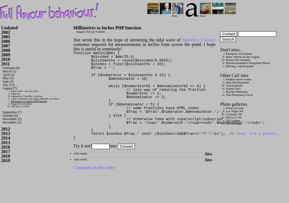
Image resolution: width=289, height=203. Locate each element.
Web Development (237, 82)
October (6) (10, 116)
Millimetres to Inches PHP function (29, 101)
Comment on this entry (94, 167)
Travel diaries (234, 85)
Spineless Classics (198, 39)
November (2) (12, 119)
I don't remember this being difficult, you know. (35, 98)
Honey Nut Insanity (238, 59)
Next (205, 14)
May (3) (8, 78)
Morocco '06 (233, 117)
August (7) (10, 88)
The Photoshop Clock (239, 94)
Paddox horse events (238, 79)
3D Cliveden (234, 123)
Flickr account (235, 108)
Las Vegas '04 (234, 111)
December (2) (12, 122)
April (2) (8, 75)
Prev (177, 14)
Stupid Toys (233, 88)
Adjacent (15, 93)
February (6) (11, 68)
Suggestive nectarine (21, 103)
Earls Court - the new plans (25, 91)
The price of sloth (20, 106)
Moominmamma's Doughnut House (248, 63)
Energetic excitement (239, 53)
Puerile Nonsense (237, 91)
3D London (233, 120)
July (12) (9, 85)
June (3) (8, 81)
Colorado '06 (234, 114)
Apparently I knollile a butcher (26, 96)
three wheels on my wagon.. (243, 56)
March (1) (9, 71)
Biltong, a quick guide (239, 66)
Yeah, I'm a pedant (256, 133)
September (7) (12, 112)
